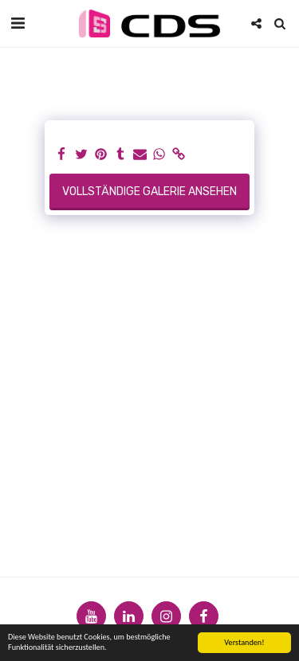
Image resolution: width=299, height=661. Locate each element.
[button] (17, 23)
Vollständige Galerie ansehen (149, 191)
